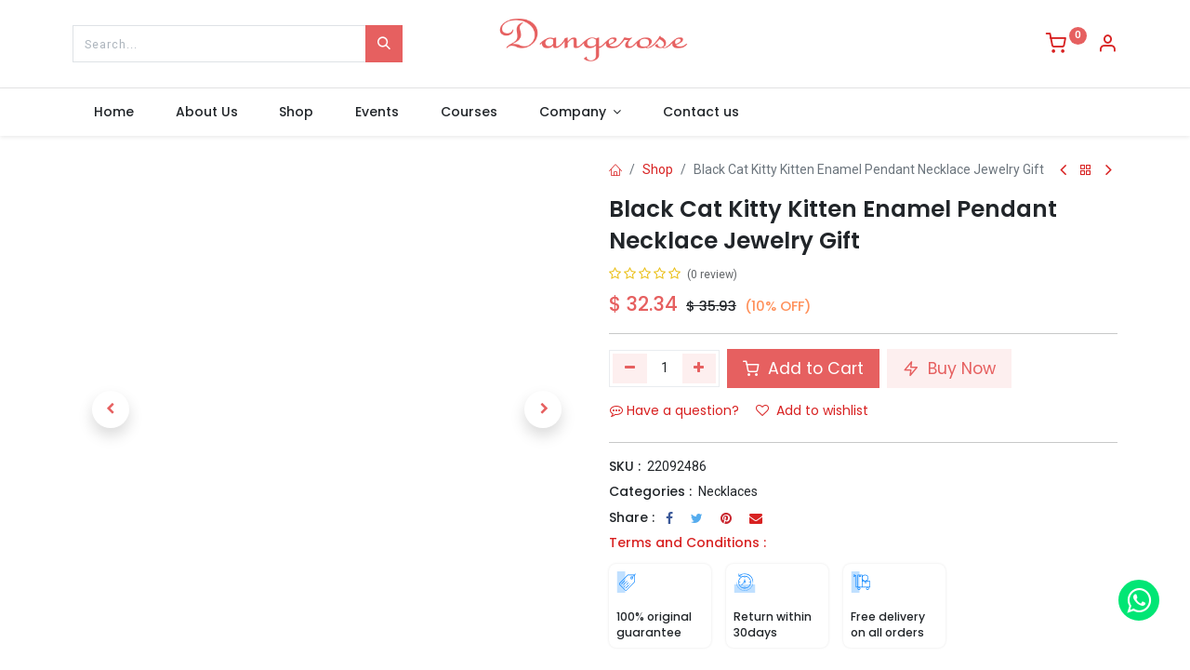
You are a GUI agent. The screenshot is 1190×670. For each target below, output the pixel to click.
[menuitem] (113, 112)
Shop (657, 169)
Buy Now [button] (949, 368)
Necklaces (728, 491)
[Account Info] (1107, 45)
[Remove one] (630, 368)
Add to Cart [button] (803, 368)
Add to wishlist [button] (812, 410)
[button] (111, 409)
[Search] (384, 43)
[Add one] (699, 368)
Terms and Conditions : (687, 542)
